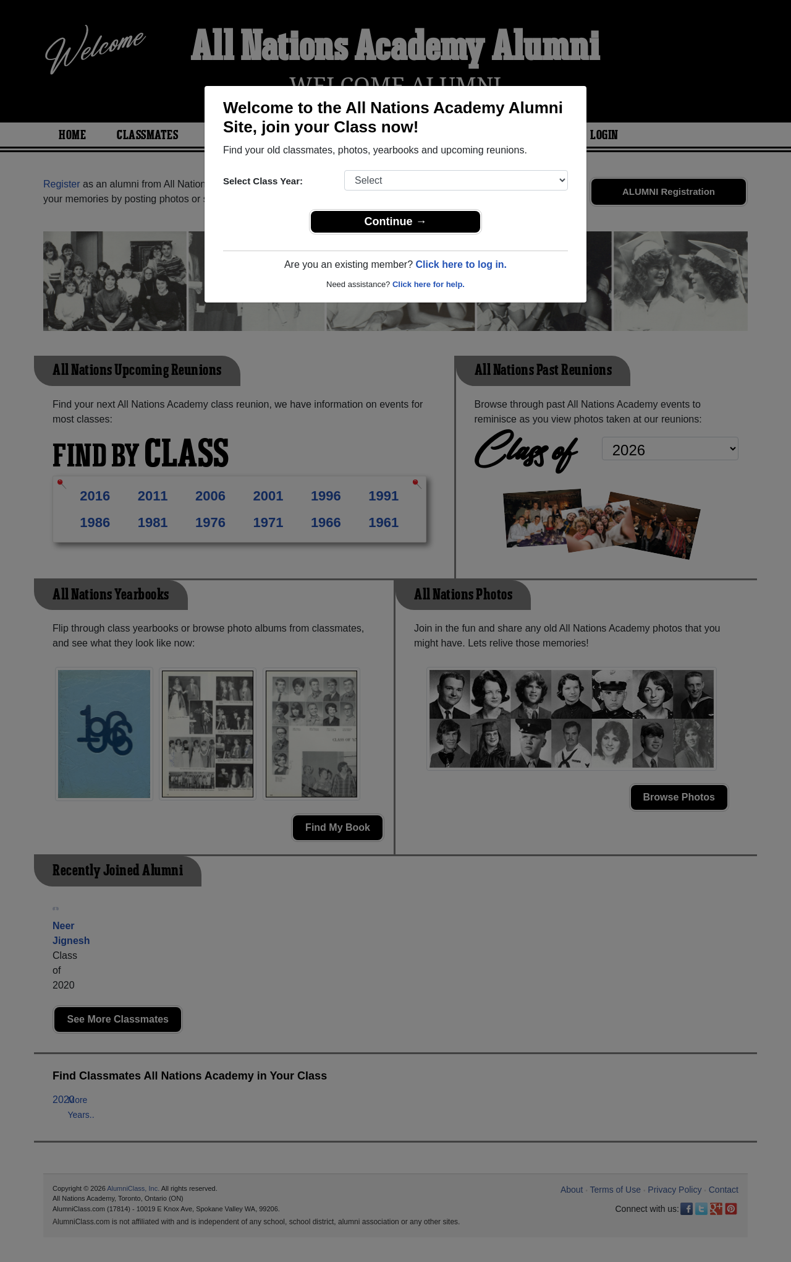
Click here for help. (428, 284)
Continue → (396, 221)
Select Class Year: (263, 181)
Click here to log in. (461, 264)
